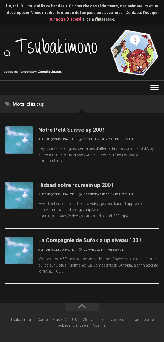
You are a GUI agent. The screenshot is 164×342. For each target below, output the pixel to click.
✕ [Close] (158, 12)
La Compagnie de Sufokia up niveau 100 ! (89, 240)
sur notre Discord (65, 19)
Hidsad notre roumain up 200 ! (75, 185)
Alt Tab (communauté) (56, 139)
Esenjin (127, 139)
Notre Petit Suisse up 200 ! (71, 130)
